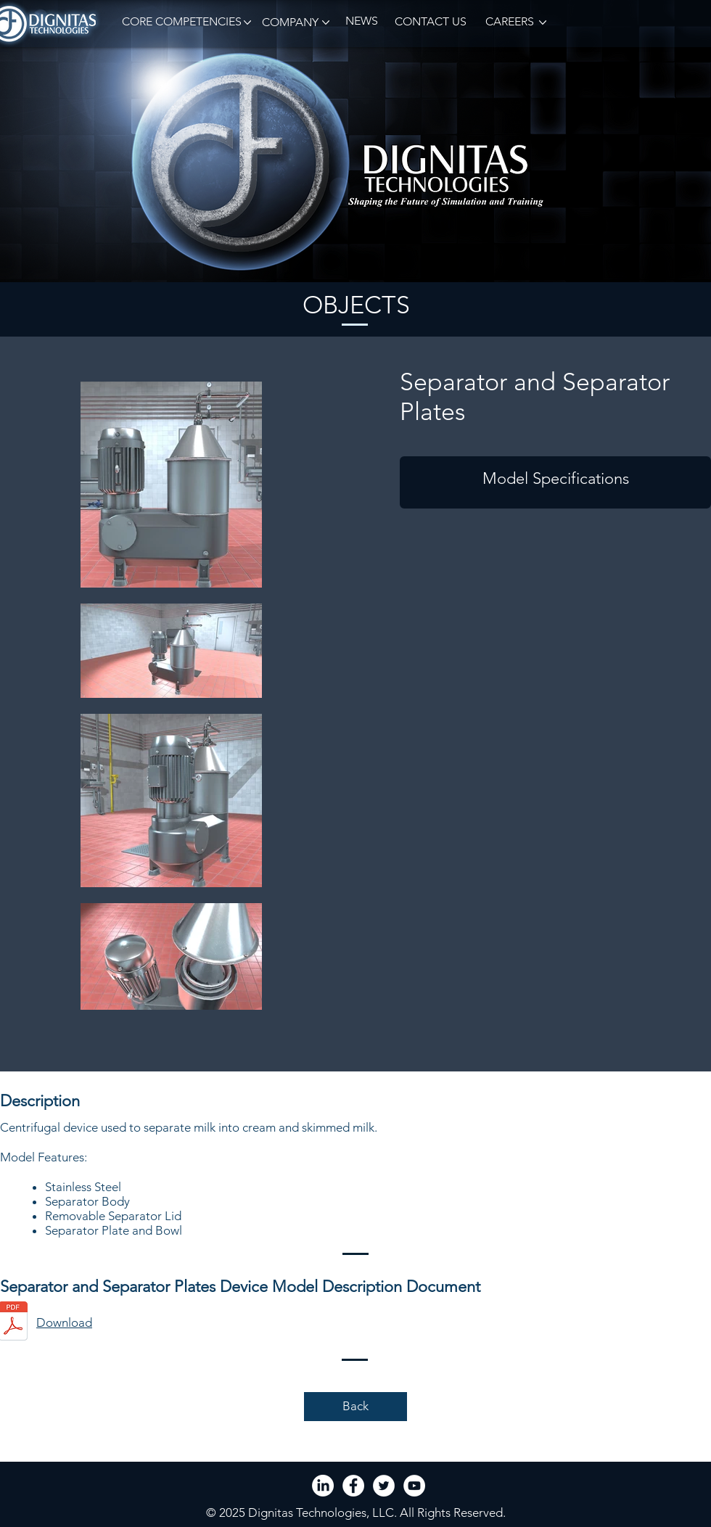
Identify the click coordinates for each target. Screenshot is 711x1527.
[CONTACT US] (430, 22)
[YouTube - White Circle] (414, 1486)
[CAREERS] (508, 22)
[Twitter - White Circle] (384, 1486)
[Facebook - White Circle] (353, 1486)
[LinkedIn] (323, 1486)
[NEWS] (361, 21)
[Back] (355, 1406)
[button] (179, 22)
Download (64, 1322)
